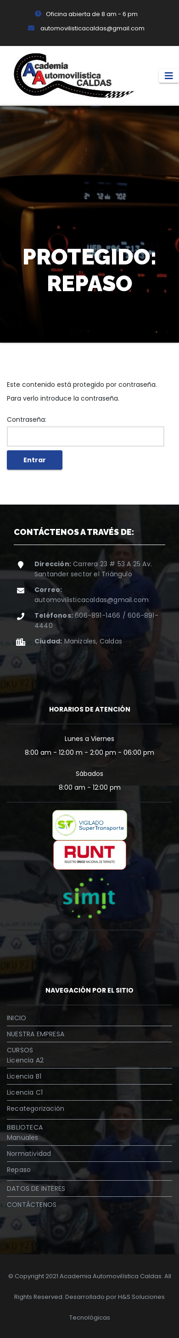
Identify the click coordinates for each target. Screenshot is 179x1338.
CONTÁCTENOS (31, 1204)
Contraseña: (85, 431)
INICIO (16, 1017)
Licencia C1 (25, 1092)
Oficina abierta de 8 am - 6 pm (86, 14)
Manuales (23, 1137)
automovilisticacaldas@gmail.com (86, 28)
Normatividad (29, 1153)
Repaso (19, 1169)
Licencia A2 (25, 1060)
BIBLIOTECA (25, 1127)
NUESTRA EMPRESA (35, 1034)
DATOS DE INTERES (36, 1188)
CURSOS (20, 1050)
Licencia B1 (24, 1076)
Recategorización (35, 1108)
